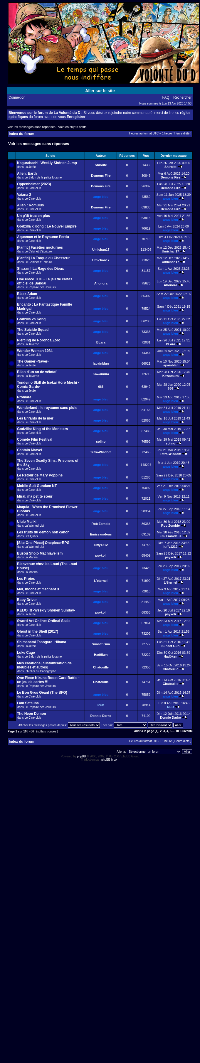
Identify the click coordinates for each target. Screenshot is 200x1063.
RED (101, 705)
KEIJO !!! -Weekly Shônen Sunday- (46, 610)
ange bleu (100, 196)
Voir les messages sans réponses (31, 127)
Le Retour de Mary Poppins (40, 475)
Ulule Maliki (26, 522)
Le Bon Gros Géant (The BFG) (42, 692)
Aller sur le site (100, 90)
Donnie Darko (101, 715)
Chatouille (101, 667)
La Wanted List (34, 525)
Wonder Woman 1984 (35, 351)
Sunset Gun (101, 644)
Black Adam (27, 294)
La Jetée (30, 167)
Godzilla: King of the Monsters (42, 429)
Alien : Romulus (30, 205)
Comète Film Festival (34, 439)
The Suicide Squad (32, 330)
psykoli (100, 555)
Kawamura (101, 374)
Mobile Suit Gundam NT (37, 486)
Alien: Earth (27, 173)
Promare (24, 397)
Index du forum (21, 134)
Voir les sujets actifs (72, 127)
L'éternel (100, 580)
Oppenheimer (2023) (34, 184)
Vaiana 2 (24, 195)
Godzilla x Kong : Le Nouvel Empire (47, 226)
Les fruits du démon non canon (43, 532)
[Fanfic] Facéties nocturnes (40, 247)
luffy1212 (101, 545)
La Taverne (31, 344)
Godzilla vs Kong (31, 319)
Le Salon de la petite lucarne (43, 177)
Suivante (186, 731)
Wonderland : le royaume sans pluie (47, 408)
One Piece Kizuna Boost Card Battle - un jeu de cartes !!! (48, 680)
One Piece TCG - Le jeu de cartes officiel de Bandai (44, 281)
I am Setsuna (28, 703)
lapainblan (101, 363)
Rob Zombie (101, 523)
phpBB (81, 756)
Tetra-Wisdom (100, 452)
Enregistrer (76, 117)
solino (100, 441)
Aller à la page (144, 731)
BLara (100, 342)
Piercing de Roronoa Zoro (38, 340)
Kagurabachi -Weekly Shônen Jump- (47, 163)
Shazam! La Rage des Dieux (40, 269)
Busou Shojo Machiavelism (40, 553)
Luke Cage (26, 653)
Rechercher (182, 97)
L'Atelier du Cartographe (40, 671)
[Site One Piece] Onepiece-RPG (43, 543)
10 (177, 731)
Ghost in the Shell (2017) (37, 631)
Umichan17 (101, 249)
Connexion (17, 97)
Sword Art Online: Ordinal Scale (43, 621)
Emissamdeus (101, 534)
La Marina (30, 557)
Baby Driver (27, 600)
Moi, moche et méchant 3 (38, 589)
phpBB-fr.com (110, 759)
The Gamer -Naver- (32, 361)
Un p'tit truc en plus (33, 216)
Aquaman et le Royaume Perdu (43, 237)
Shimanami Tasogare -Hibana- (42, 642)
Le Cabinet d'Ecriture (38, 251)
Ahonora (100, 283)
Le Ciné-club (32, 188)
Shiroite (101, 165)
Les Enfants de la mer (35, 418)
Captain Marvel (29, 450)
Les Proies (26, 579)
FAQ (165, 97)
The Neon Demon (31, 714)
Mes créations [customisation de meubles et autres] (44, 665)
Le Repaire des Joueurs (40, 287)
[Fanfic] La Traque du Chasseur (43, 258)
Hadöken (100, 654)
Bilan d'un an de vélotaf (36, 372)
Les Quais (31, 536)
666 (100, 386)
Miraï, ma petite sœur (35, 496)
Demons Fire (101, 175)
